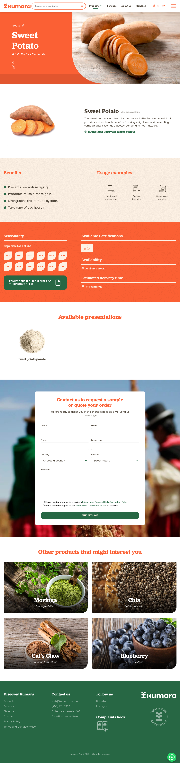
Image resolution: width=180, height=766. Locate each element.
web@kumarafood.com (65, 704)
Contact (141, 5)
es (158, 5)
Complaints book (111, 726)
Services (112, 5)
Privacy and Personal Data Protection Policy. (105, 502)
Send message (90, 515)
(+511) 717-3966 (60, 709)
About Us (126, 5)
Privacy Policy (12, 724)
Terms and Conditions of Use (91, 505)
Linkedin (100, 704)
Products (94, 5)
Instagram (102, 709)
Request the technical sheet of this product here (35, 282)
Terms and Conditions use (20, 729)
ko (163, 5)
